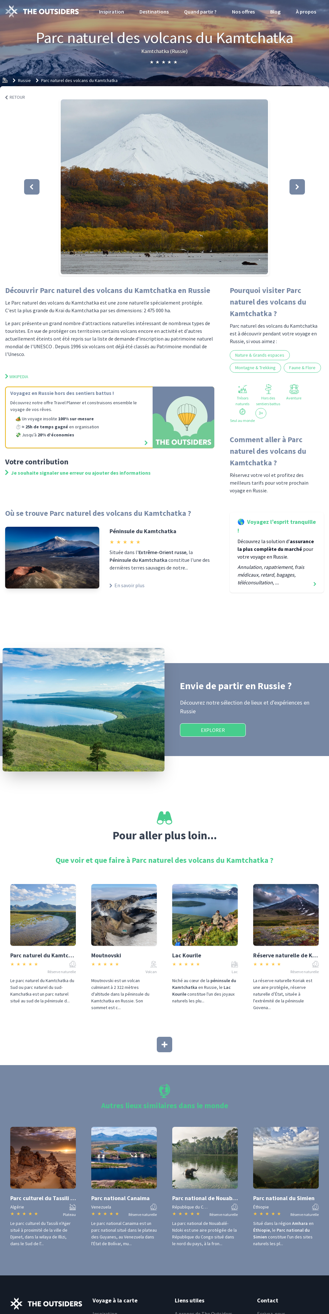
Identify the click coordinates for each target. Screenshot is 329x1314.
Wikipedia (16, 376)
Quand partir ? (200, 11)
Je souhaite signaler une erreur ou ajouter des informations (78, 473)
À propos (306, 11)
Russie (24, 80)
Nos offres (243, 11)
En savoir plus (127, 585)
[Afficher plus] (164, 1044)
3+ (261, 413)
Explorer (213, 730)
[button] (164, 187)
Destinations (154, 11)
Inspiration (111, 11)
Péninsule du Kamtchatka (143, 531)
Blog (275, 11)
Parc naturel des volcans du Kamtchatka (79, 80)
